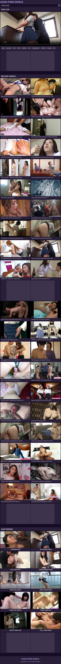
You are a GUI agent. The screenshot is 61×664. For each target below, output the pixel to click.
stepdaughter (35, 48)
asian (3, 48)
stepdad (24, 48)
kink (29, 48)
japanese (9, 48)
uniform (43, 48)
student (49, 48)
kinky (18, 48)
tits (54, 48)
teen (14, 48)
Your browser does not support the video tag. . (30, 29)
